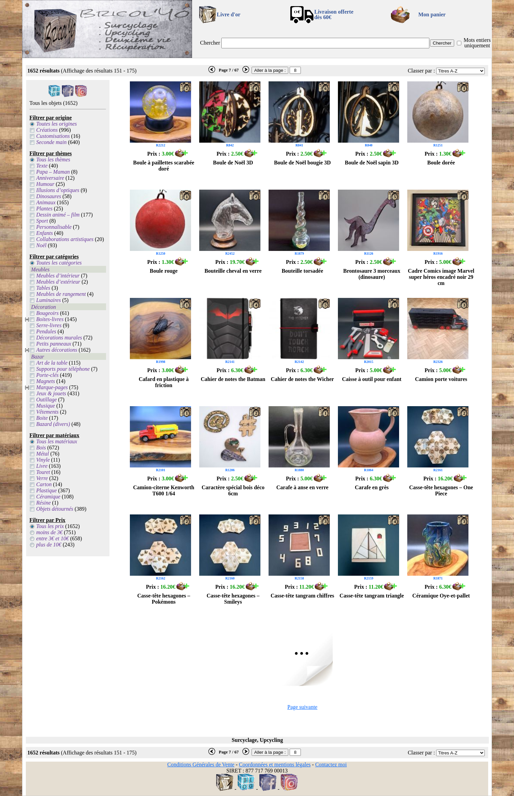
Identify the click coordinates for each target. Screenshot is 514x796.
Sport (42, 221)
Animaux (46, 202)
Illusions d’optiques (58, 190)
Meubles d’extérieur (58, 282)
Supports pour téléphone (63, 369)
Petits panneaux (53, 344)
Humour (45, 184)
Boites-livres (50, 319)
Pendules (46, 331)
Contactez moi (331, 764)
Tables (43, 288)
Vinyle (43, 460)
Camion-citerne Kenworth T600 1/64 (163, 490)
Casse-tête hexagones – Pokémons (163, 599)
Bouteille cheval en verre (232, 271)
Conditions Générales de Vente (200, 764)
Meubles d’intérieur (58, 275)
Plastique (46, 490)
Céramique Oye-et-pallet (441, 596)
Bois (41, 447)
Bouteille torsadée (302, 271)
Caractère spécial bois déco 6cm (233, 490)
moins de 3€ (49, 532)
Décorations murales (59, 337)
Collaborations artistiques (64, 239)
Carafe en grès (372, 487)
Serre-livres (49, 325)
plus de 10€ (49, 544)
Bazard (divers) (53, 424)
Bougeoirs (47, 313)
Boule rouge (164, 271)
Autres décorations (57, 350)
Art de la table (52, 363)
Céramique (48, 496)
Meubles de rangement (61, 294)
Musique (45, 406)
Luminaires (48, 300)
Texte (42, 166)
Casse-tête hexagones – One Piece (441, 490)
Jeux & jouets (51, 393)
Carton (44, 484)
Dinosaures (48, 196)
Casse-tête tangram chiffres (302, 596)
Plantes (44, 208)
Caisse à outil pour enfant (371, 379)
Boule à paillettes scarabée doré (163, 166)
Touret (43, 472)
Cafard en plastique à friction (164, 382)
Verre (42, 478)
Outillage (46, 399)
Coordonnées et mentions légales (275, 764)
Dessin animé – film (58, 215)
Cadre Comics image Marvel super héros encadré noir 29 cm (441, 277)
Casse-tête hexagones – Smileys (233, 599)
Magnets (45, 381)
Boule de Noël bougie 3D (302, 162)
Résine (43, 503)
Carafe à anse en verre (302, 487)
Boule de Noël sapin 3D (371, 162)
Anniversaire (50, 178)
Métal (42, 454)
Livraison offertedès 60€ (333, 14)
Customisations (53, 136)
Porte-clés (47, 375)
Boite (42, 418)
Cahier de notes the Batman (233, 379)
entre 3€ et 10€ (52, 538)
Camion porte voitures (441, 379)
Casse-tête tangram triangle (372, 596)
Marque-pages (52, 387)
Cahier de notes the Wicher (302, 379)
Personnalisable (54, 227)
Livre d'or (228, 14)
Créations (47, 130)
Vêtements (47, 412)
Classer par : (421, 71)
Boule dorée (441, 162)
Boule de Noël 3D (233, 162)
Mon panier (431, 14)
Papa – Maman (53, 172)
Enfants (44, 233)
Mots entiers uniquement (477, 42)
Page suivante (302, 707)
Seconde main (51, 142)
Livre (42, 466)
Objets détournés (54, 509)
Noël (41, 245)
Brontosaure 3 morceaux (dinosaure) (371, 274)
